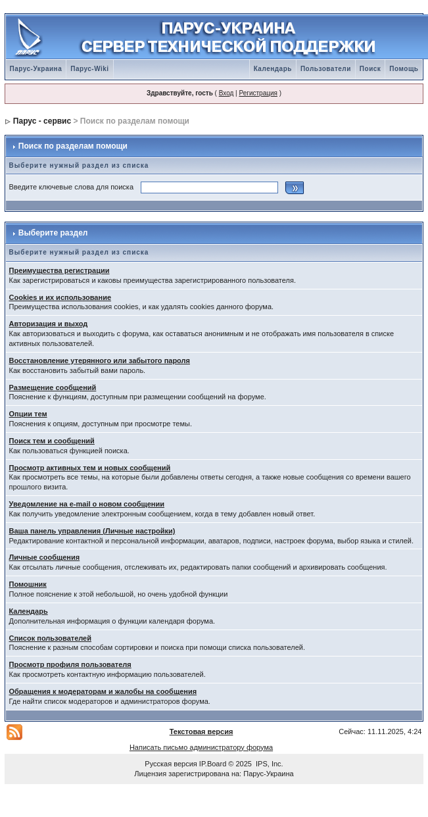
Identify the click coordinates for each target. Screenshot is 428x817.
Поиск (370, 68)
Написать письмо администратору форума (201, 747)
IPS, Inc (268, 764)
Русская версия (171, 764)
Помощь (403, 68)
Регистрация (258, 93)
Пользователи (325, 68)
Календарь (273, 68)
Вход (226, 93)
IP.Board (212, 764)
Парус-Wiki (89, 68)
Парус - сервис (42, 121)
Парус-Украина (36, 68)
